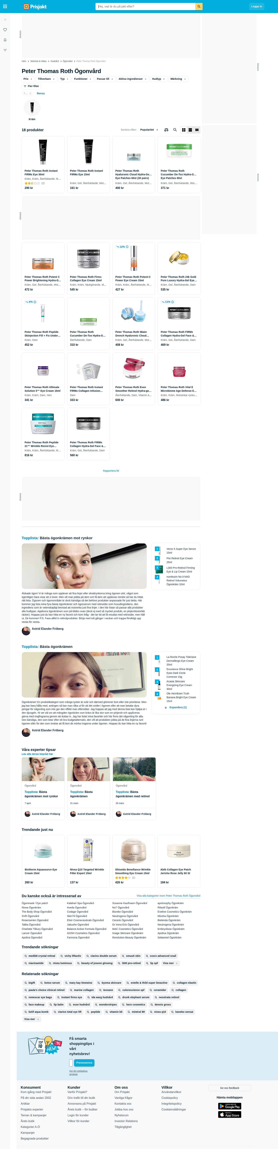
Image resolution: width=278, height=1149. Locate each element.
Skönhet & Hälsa (38, 61)
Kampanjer (31, 1116)
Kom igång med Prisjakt (39, 1076)
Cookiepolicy (173, 1082)
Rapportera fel (111, 470)
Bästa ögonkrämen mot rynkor (66, 538)
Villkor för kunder (82, 1105)
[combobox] (145, 6)
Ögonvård (67, 61)
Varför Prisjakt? (80, 1076)
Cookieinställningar (177, 1093)
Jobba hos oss (127, 1093)
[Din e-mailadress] (96, 1047)
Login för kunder (81, 1099)
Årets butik (31, 1105)
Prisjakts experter (35, 1093)
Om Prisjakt (125, 1076)
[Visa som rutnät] (183, 130)
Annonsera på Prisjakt (85, 1087)
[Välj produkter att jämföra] (166, 130)
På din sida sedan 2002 (39, 1082)
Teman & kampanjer (37, 1099)
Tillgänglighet (126, 1111)
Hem (24, 61)
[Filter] (5, 50)
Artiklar (28, 1087)
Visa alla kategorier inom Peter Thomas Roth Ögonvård (168, 895)
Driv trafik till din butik (84, 1082)
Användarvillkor (174, 1076)
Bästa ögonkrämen (56, 647)
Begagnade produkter (38, 1122)
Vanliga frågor (126, 1082)
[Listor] (5, 29)
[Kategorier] (5, 6)
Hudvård (55, 61)
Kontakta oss (126, 1087)
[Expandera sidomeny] (5, 19)
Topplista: (31, 538)
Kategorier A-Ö (33, 1111)
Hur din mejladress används (86, 1056)
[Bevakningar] (5, 40)
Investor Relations (129, 1105)
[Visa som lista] (190, 130)
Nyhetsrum (125, 1099)
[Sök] (199, 6)
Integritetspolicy (175, 1087)
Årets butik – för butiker (86, 1093)
